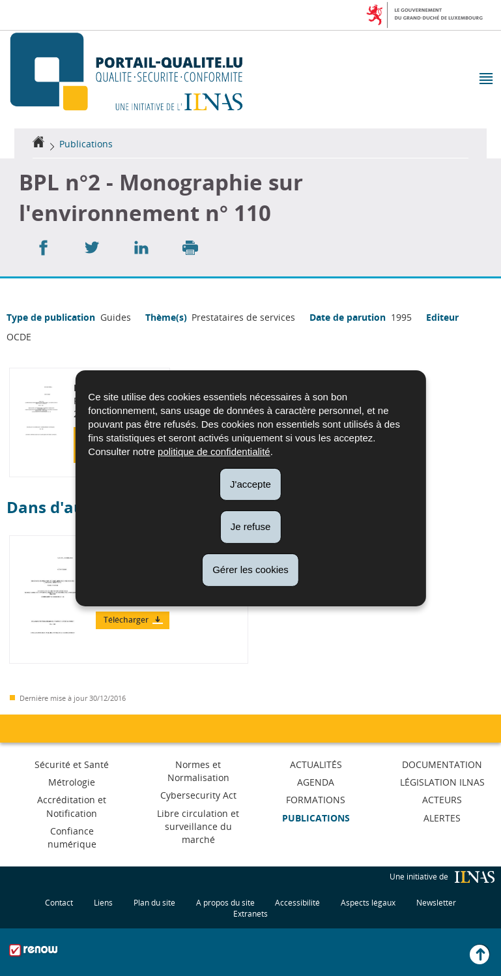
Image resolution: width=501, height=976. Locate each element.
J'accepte (250, 483)
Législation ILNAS (442, 782)
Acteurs (442, 799)
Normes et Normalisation (198, 771)
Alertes (442, 818)
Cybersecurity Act (198, 795)
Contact (59, 902)
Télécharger (127, 620)
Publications (86, 144)
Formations (315, 799)
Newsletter (436, 902)
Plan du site (154, 902)
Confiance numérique (72, 837)
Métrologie (71, 782)
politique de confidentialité (214, 450)
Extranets (250, 913)
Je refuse (251, 526)
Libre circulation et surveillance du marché (198, 826)
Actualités (316, 764)
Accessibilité (297, 902)
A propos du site (225, 902)
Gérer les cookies (250, 569)
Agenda (315, 782)
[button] (485, 80)
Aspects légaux (368, 902)
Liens (103, 902)
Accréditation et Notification (71, 806)
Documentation (442, 764)
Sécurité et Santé (72, 764)
